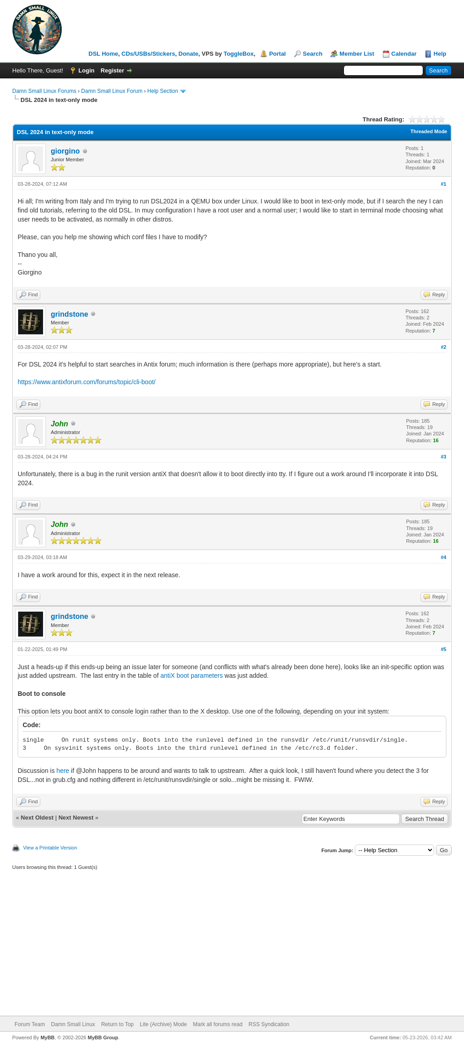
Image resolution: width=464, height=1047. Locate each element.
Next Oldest (37, 817)
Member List (356, 53)
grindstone (69, 314)
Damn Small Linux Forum (111, 91)
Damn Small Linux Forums (44, 91)
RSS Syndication (268, 1024)
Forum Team (29, 1024)
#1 (443, 184)
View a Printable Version (50, 847)
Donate (188, 53)
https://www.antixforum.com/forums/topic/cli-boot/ (86, 382)
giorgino (65, 151)
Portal (277, 53)
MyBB (47, 1037)
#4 (443, 557)
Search (312, 53)
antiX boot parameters (191, 675)
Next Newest (75, 817)
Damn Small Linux (73, 1024)
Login (86, 70)
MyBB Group (102, 1037)
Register (112, 70)
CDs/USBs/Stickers (148, 53)
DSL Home (103, 53)
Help (440, 53)
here (63, 770)
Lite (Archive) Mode (163, 1024)
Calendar (404, 53)
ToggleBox (238, 53)
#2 (443, 347)
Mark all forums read (217, 1024)
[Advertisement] (232, 947)
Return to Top (117, 1024)
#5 (443, 649)
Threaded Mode (429, 131)
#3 (443, 456)
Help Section (162, 91)
